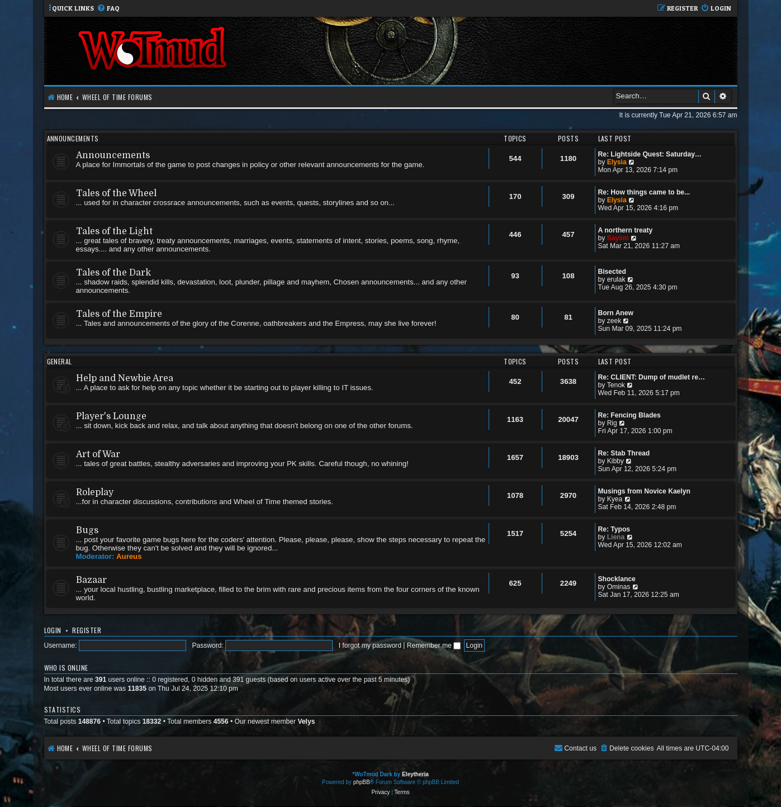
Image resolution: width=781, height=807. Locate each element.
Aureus (128, 556)
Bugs (87, 530)
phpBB (361, 782)
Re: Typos (614, 529)
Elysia (617, 162)
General (59, 361)
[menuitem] (108, 8)
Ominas (619, 587)
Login (52, 630)
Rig (612, 423)
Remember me (434, 645)
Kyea (615, 499)
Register (86, 630)
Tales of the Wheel (116, 193)
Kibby (615, 461)
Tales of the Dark (113, 273)
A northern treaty (625, 230)
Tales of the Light (114, 231)
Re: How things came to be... (644, 192)
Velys (306, 721)
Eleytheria (415, 774)
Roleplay (94, 492)
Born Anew (615, 313)
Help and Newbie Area (124, 378)
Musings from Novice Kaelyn (644, 491)
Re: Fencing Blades (629, 415)
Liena (616, 537)
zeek (614, 321)
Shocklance (617, 579)
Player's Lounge (111, 416)
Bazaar (91, 580)
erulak (616, 279)
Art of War (98, 454)
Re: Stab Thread (624, 453)
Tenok (616, 385)
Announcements (73, 138)
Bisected (612, 272)
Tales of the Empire (119, 314)
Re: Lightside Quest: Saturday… (650, 154)
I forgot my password (370, 645)
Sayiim (618, 238)
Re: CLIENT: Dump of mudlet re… (652, 377)
